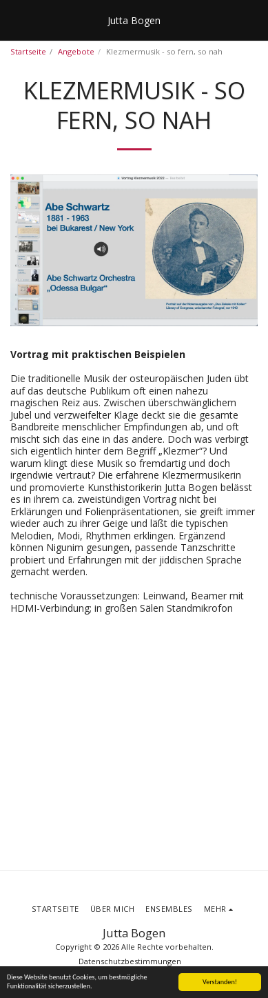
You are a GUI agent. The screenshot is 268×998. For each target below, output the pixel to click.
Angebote (76, 51)
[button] (15, 20)
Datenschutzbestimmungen (130, 961)
